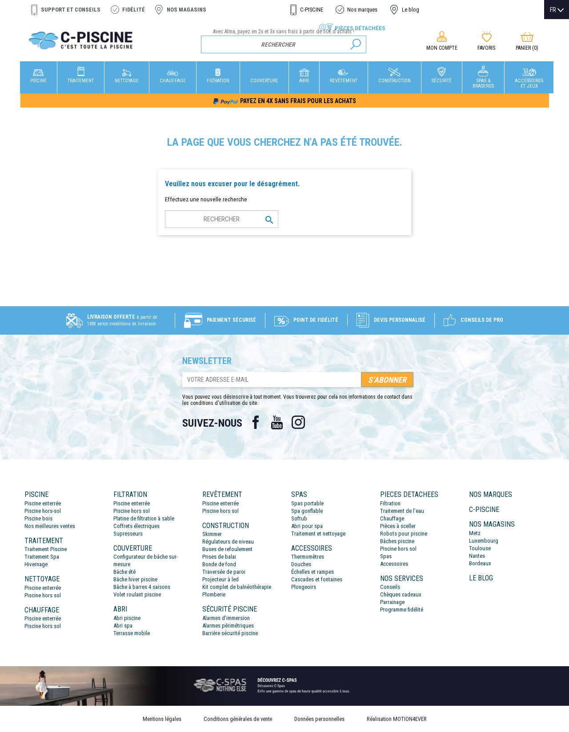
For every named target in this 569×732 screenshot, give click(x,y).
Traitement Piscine (45, 549)
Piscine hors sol (42, 595)
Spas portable (307, 503)
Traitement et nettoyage (318, 533)
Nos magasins (186, 9)
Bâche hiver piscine (135, 579)
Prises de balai (219, 556)
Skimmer (212, 534)
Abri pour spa (307, 526)
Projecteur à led (220, 579)
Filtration (390, 503)
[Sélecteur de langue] (557, 10)
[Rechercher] (284, 44)
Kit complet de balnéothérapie (236, 587)
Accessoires (394, 563)
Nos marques (362, 9)
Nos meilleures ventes (49, 526)
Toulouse (480, 548)
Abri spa (122, 625)
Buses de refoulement (227, 549)
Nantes (477, 555)
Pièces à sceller (398, 526)
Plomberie (213, 594)
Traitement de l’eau (402, 511)
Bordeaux (480, 563)
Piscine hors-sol (42, 511)
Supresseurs (128, 533)
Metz (475, 533)
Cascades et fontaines (316, 579)
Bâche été (124, 571)
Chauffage (392, 518)
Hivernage (36, 564)
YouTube (277, 422)
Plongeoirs (303, 587)
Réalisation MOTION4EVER (397, 719)
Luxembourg (483, 540)
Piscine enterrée (42, 503)
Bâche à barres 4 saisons (141, 587)
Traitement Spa (41, 556)
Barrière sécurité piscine (230, 633)
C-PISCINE (311, 9)
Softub (299, 518)
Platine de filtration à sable (143, 518)
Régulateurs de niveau (228, 541)
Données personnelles (319, 719)
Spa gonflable (307, 511)
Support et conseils (70, 9)
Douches (301, 564)
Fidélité (133, 9)
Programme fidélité (401, 609)
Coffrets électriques (136, 526)
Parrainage (392, 602)
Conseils (390, 587)
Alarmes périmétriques (228, 625)
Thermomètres (307, 556)
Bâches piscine (397, 541)
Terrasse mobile (131, 633)
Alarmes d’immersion (226, 618)
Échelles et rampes (312, 571)
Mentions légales (162, 719)
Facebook (255, 422)
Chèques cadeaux (400, 594)
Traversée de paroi (223, 571)
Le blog (410, 9)
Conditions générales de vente (238, 719)
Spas (386, 556)
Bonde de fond (219, 564)
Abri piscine (126, 618)
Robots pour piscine (403, 533)
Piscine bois (38, 518)
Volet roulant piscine (137, 594)
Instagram (298, 422)
